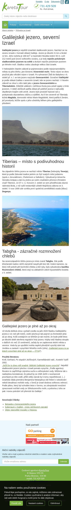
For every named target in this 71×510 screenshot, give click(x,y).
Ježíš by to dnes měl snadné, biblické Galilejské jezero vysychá (31, 365)
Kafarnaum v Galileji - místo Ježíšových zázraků (26, 407)
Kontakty (39, 2)
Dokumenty (55, 2)
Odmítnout (55, 503)
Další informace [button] (43, 24)
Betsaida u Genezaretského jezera (20, 404)
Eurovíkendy (25, 24)
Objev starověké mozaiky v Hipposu (21, 410)
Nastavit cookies (35, 503)
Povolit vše (16, 503)
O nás (47, 2)
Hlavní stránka (5, 24)
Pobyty (13, 24)
